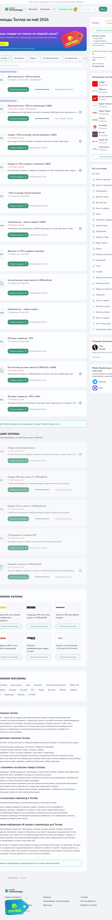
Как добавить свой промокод (56, 901)
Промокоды (13, 878)
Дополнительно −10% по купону (24, 76)
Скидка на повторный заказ (21, 447)
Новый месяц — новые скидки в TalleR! (27, 222)
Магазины (33, 9)
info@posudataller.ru (100, 41)
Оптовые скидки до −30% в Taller (24, 396)
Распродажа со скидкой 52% (22, 535)
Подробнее (79, 2)
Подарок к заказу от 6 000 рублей (24, 564)
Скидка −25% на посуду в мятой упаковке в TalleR (32, 134)
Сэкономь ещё (68, 9)
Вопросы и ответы (89, 905)
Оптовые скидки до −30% (20, 338)
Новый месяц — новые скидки (23, 309)
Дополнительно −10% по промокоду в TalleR (30, 105)
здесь (58, 424)
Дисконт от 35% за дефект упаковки (26, 251)
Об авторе (96, 357)
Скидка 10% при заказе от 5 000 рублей (27, 476)
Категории (45, 9)
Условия (84, 897)
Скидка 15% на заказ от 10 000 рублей (27, 506)
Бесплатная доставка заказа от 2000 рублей (30, 280)
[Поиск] (95, 9)
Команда (47, 897)
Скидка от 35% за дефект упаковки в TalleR (29, 163)
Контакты (47, 905)
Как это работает (88, 901)
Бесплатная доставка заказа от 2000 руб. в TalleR (32, 367)
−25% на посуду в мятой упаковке (24, 192)
